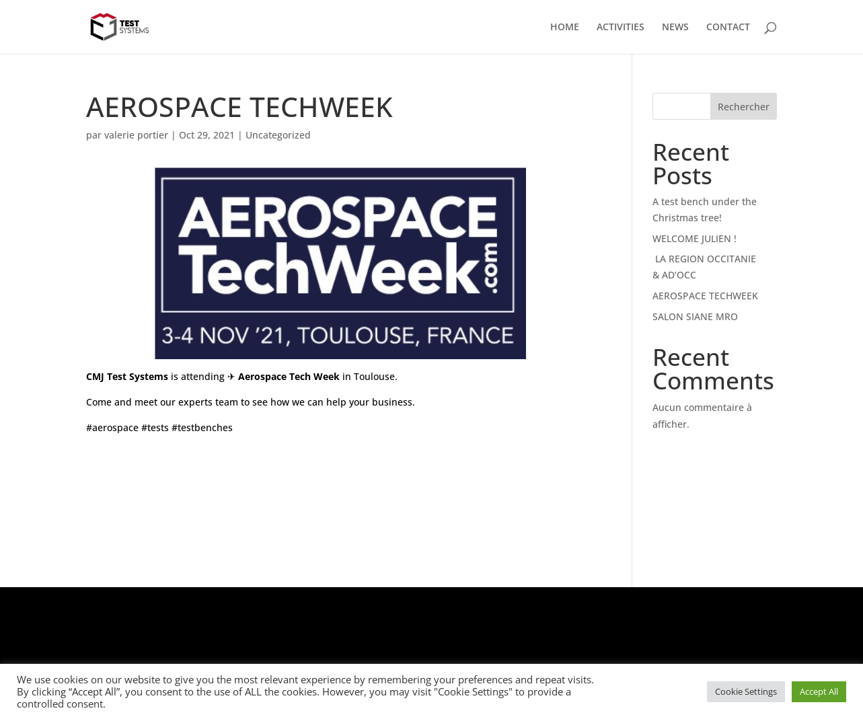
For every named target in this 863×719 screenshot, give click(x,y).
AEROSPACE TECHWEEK (705, 295)
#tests (155, 427)
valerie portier (136, 134)
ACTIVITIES (620, 27)
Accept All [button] (819, 691)
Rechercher (744, 106)
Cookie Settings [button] (746, 691)
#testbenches (202, 427)
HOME (564, 27)
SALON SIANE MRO (695, 316)
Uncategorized (278, 134)
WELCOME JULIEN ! (694, 238)
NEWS (675, 27)
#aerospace (112, 427)
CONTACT (728, 27)
